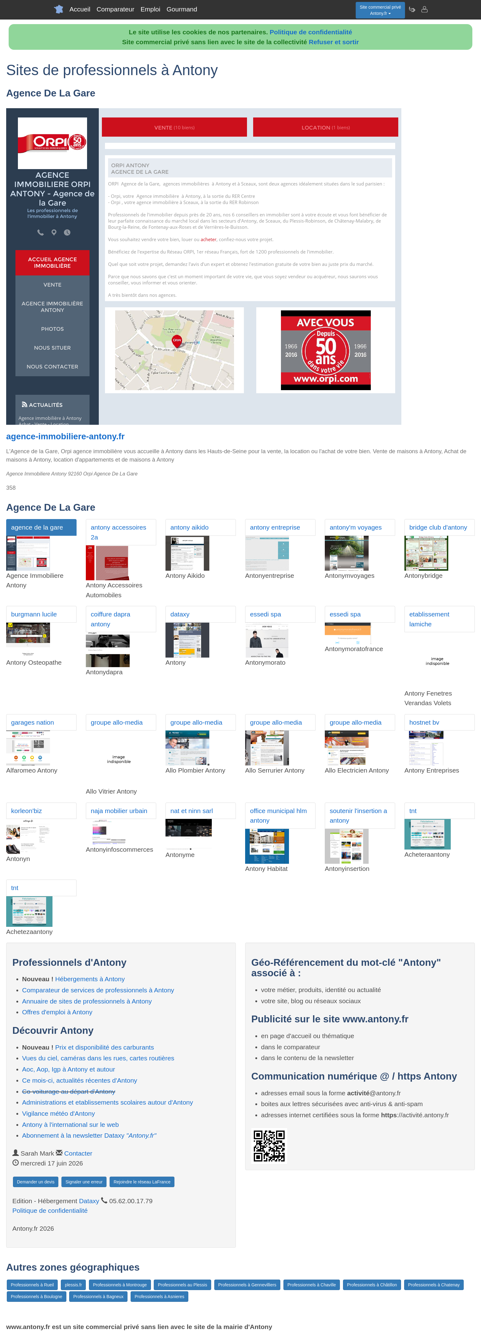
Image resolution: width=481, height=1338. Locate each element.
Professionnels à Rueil (32, 1284)
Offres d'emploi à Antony (57, 1012)
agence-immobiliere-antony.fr (65, 436)
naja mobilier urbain (119, 810)
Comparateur (116, 9)
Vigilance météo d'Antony (58, 1113)
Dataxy (89, 1200)
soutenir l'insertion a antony (358, 815)
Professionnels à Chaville (311, 1284)
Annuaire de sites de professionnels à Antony (87, 1001)
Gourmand (181, 9)
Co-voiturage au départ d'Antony (68, 1091)
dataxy (180, 614)
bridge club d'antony (438, 527)
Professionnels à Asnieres (159, 1296)
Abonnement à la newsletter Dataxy (89, 1135)
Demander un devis (35, 1181)
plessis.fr (73, 1284)
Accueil (79, 9)
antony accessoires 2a (118, 532)
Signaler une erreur (83, 1181)
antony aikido (189, 527)
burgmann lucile (34, 614)
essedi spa (265, 614)
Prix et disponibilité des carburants (104, 1047)
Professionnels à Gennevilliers (247, 1284)
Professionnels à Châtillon (372, 1284)
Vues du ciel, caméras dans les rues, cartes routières (98, 1058)
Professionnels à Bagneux (98, 1296)
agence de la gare (37, 527)
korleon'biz (26, 810)
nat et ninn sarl (191, 810)
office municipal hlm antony (278, 815)
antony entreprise (275, 527)
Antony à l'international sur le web (70, 1124)
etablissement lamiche (429, 619)
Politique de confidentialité (311, 32)
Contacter (78, 1153)
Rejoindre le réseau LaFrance (142, 1181)
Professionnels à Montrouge (120, 1284)
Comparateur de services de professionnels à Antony (98, 990)
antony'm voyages (356, 527)
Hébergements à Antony (90, 978)
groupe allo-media (117, 722)
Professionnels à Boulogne (36, 1296)
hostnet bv (424, 722)
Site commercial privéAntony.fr (380, 10)
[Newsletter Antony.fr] (412, 9)
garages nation (32, 722)
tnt (412, 810)
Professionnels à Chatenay (434, 1284)
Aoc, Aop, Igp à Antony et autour (68, 1069)
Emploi (150, 9)
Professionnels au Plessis (182, 1284)
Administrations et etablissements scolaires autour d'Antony (107, 1102)
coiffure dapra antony (110, 619)
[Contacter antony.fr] (424, 9)
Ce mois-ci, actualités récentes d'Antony (79, 1080)
